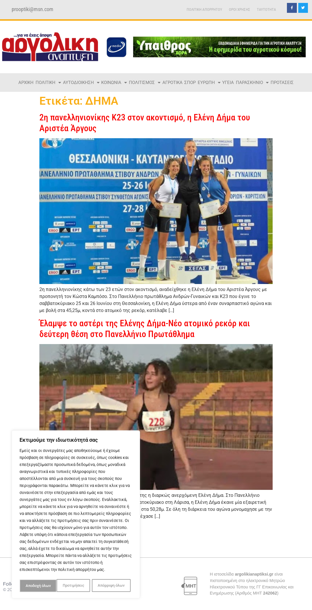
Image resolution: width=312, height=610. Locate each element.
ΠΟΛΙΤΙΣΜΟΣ (144, 83)
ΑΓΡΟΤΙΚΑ (172, 82)
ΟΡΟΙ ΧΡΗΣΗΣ (239, 9)
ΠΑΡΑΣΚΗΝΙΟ (252, 83)
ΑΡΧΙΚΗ (26, 82)
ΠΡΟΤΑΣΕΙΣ (282, 82)
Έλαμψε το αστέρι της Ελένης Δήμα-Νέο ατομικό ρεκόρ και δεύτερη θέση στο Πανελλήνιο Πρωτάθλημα (144, 328)
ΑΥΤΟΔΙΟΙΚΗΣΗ (81, 83)
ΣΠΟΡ (190, 82)
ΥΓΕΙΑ (228, 82)
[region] (76, 515)
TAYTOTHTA (266, 9)
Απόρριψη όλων (74, 585)
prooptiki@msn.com (32, 9)
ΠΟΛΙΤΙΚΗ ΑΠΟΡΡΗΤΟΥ (204, 9)
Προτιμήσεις (36, 585)
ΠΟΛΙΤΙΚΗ (48, 83)
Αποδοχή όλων (114, 585)
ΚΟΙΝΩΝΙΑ (114, 83)
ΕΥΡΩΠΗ (209, 83)
